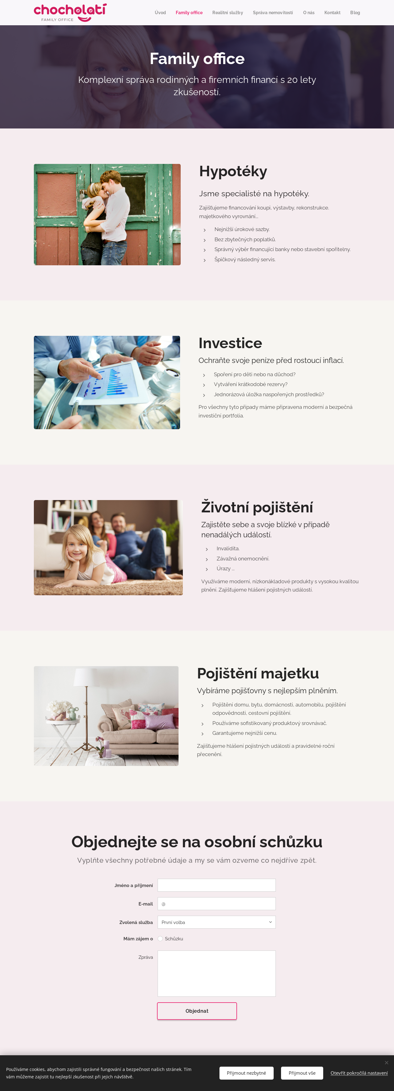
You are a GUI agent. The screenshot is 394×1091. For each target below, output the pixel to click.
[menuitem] (145, 12)
